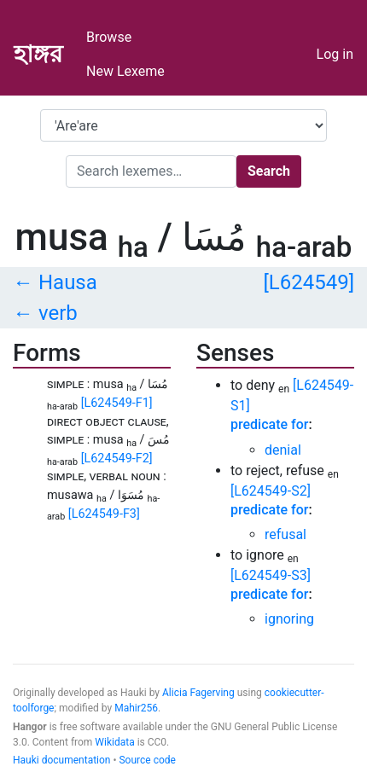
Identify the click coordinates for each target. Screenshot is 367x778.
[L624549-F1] (117, 403)
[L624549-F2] (117, 458)
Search (269, 171)
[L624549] (308, 282)
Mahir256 (136, 708)
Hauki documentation (61, 760)
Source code (147, 760)
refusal (285, 534)
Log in (335, 54)
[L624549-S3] (270, 575)
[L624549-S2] (270, 491)
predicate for (269, 424)
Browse (108, 37)
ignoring (289, 619)
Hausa (67, 282)
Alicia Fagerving (198, 693)
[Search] (151, 171)
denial (283, 450)
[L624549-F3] (104, 514)
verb (58, 313)
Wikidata (114, 742)
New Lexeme (125, 71)
